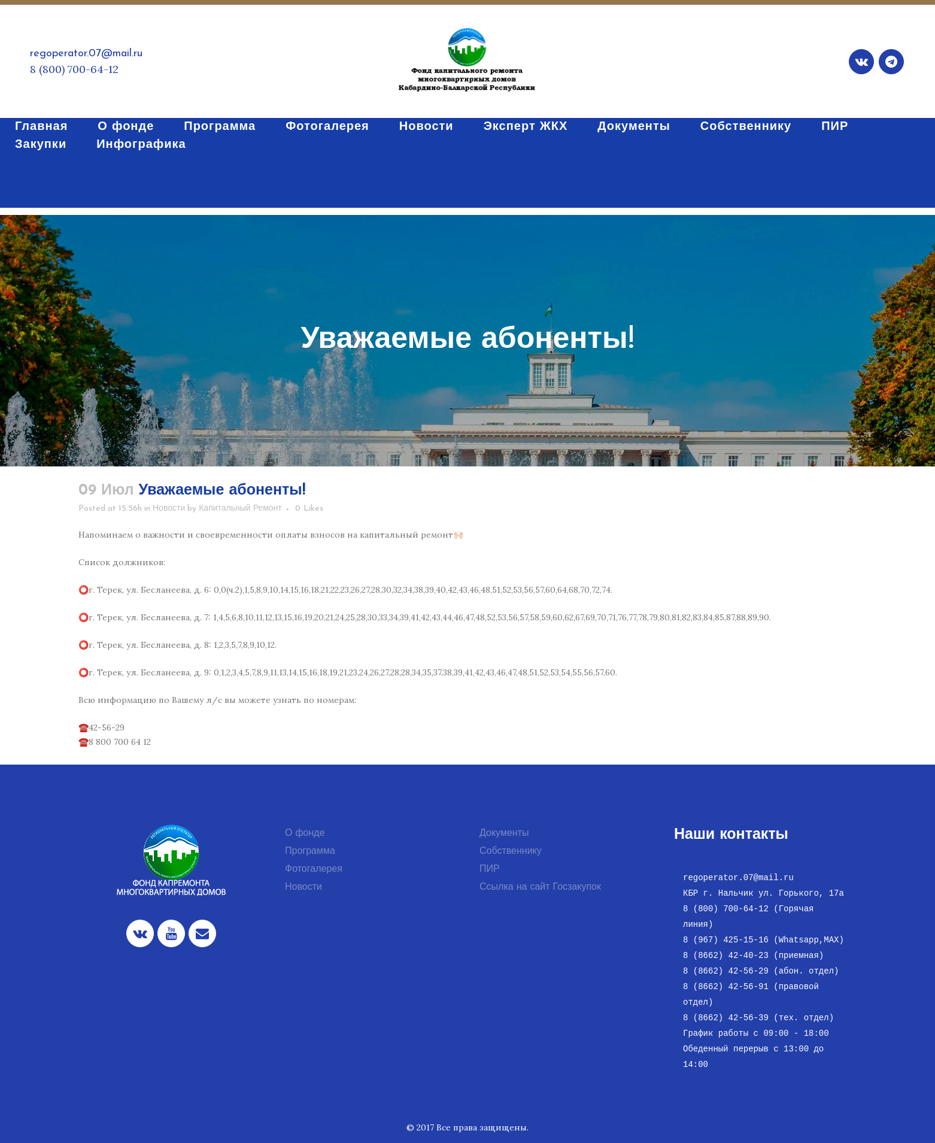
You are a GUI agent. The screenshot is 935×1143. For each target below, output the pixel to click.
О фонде (305, 833)
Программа (310, 851)
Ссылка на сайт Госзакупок (540, 887)
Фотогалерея (313, 869)
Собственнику (510, 851)
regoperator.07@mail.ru (86, 53)
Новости (169, 508)
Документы (504, 833)
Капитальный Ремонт (240, 508)
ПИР (489, 869)
